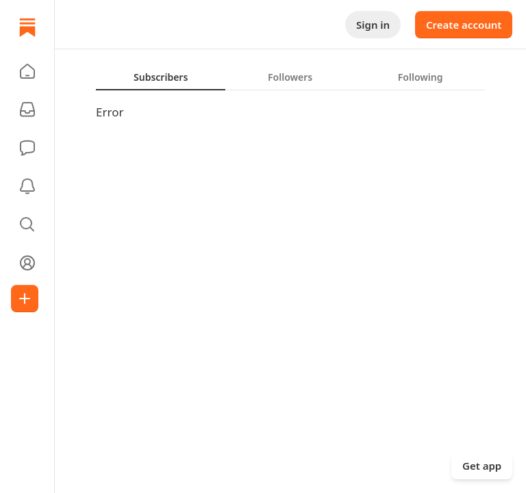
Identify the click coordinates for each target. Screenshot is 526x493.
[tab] (160, 76)
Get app (481, 465)
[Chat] (27, 147)
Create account (463, 24)
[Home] (27, 27)
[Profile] (27, 262)
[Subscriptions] (27, 109)
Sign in (373, 24)
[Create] (24, 298)
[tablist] (290, 76)
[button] (27, 71)
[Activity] (27, 186)
